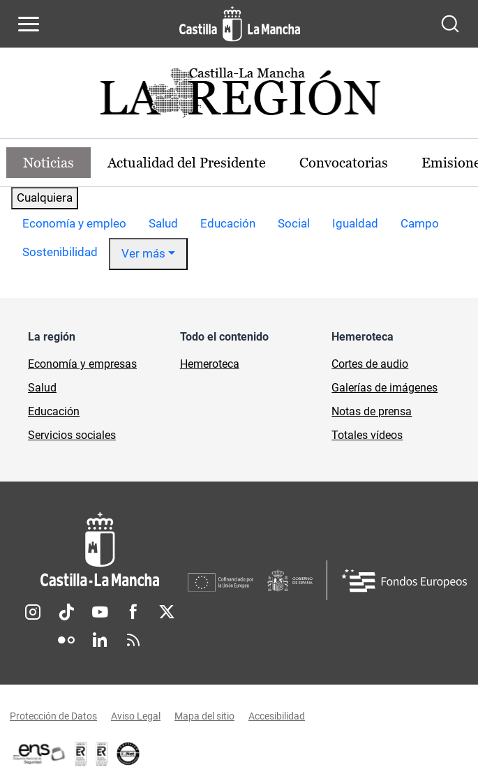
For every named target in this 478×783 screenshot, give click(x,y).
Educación (227, 223)
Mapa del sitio (204, 716)
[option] (74, 224)
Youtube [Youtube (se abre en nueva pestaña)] (100, 612)
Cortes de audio (369, 364)
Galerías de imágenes (384, 387)
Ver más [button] (143, 253)
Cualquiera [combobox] (45, 197)
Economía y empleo (74, 223)
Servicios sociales (72, 435)
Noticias (48, 162)
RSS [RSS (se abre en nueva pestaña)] (133, 640)
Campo (420, 223)
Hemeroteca (209, 364)
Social (294, 223)
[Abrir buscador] (450, 23)
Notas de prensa (371, 411)
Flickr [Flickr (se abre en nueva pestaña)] (66, 640)
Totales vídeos (367, 435)
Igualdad (355, 223)
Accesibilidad (276, 716)
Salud (163, 223)
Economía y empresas (82, 364)
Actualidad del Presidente (186, 162)
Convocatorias (343, 162)
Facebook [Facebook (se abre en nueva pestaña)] (133, 612)
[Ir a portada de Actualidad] (239, 96)
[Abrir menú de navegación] (28, 23)
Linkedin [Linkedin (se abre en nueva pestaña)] (100, 640)
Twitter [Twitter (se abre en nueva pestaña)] (167, 612)
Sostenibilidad (60, 252)
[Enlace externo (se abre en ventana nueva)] (102, 753)
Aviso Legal (135, 716)
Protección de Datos (53, 716)
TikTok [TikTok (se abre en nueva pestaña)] (66, 612)
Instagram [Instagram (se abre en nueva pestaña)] (33, 612)
